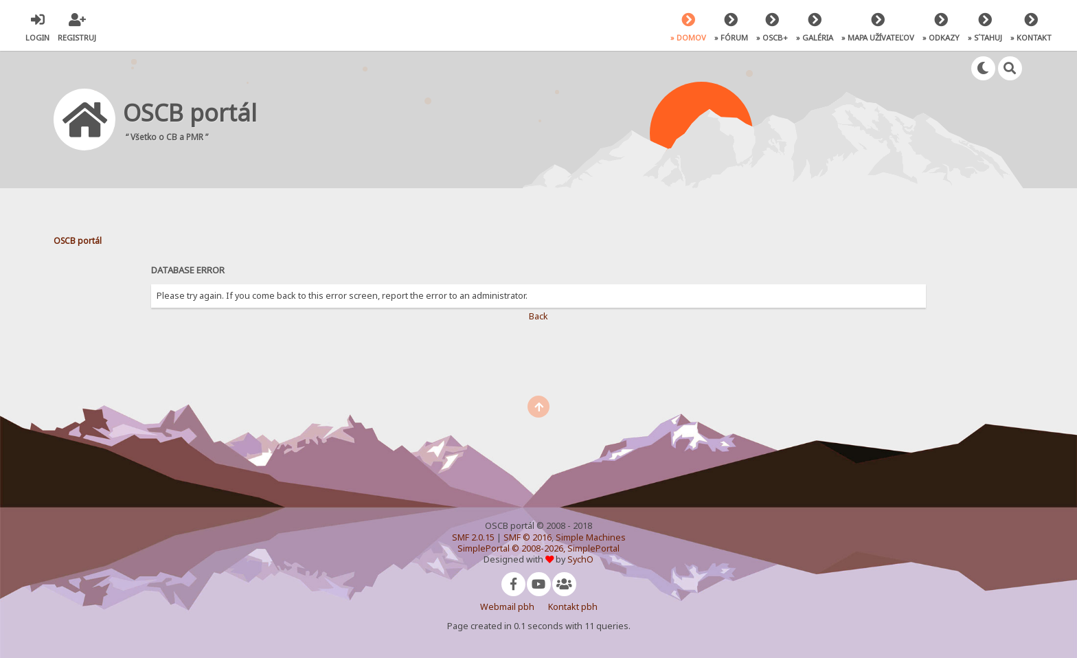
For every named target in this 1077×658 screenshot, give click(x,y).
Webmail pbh (507, 607)
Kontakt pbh (573, 607)
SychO (580, 559)
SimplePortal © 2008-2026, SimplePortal (538, 548)
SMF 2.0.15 (473, 537)
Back (538, 316)
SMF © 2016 (527, 537)
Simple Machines (591, 537)
